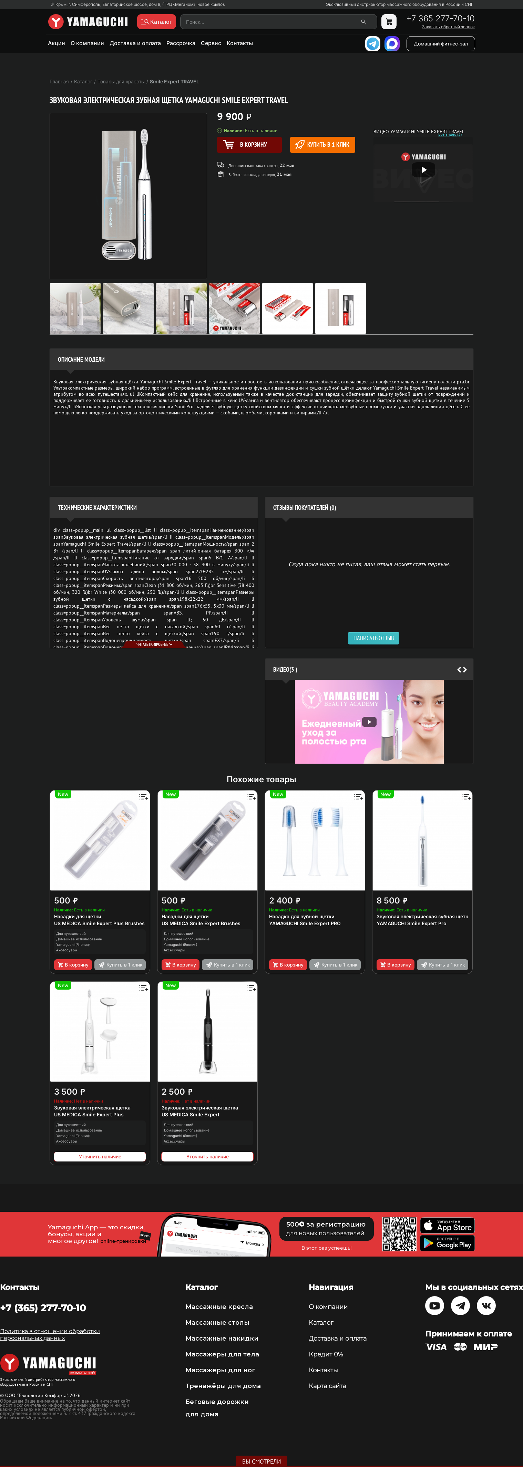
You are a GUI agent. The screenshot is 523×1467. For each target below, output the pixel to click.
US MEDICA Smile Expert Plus (89, 1114)
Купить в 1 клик (322, 144)
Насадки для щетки (77, 916)
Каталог (321, 1322)
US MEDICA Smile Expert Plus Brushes (99, 923)
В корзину (73, 964)
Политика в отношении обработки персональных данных (50, 1334)
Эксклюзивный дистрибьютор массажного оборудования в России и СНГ (399, 4)
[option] (369, 722)
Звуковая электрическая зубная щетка (424, 916)
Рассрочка (180, 43)
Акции (56, 43)
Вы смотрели (261, 1461)
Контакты (240, 43)
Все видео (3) (450, 134)
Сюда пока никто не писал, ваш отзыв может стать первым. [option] (369, 563)
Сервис (211, 43)
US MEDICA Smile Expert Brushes (201, 923)
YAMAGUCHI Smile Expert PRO (305, 923)
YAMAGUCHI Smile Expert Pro (412, 923)
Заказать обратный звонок (448, 26)
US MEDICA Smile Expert (190, 1114)
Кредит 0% (326, 1354)
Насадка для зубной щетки (302, 916)
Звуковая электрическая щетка (92, 1107)
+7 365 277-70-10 (440, 18)
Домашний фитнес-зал (441, 44)
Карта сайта (327, 1386)
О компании (87, 43)
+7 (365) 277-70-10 (43, 1308)
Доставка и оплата (135, 43)
